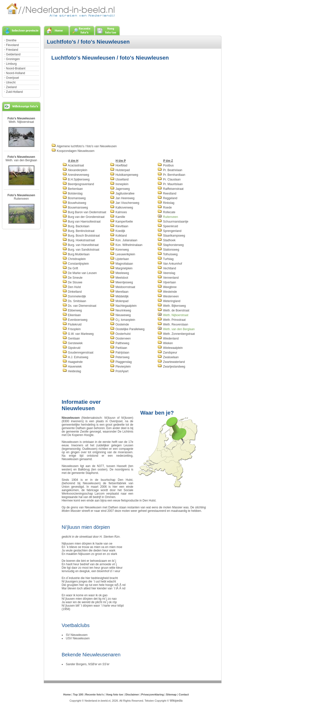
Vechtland (167, 268)
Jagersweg (120, 189)
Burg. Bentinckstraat (78, 231)
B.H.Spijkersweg (76, 179)
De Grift (70, 268)
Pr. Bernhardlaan (171, 175)
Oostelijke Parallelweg (127, 329)
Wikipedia (176, 700)
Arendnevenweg (76, 175)
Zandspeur (167, 352)
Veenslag (166, 273)
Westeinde (167, 291)
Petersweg (119, 357)
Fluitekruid (72, 324)
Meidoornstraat (122, 287)
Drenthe (11, 40)
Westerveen (168, 296)
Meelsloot (119, 277)
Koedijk (117, 231)
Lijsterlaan (119, 259)
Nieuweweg (120, 315)
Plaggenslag (121, 362)
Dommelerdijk (74, 296)
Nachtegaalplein (123, 305)
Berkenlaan (73, 189)
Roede (165, 207)
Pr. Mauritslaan (170, 184)
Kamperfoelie (121, 221)
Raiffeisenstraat (171, 189)
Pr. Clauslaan (169, 179)
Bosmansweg (74, 198)
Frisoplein (72, 329)
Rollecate (166, 212)
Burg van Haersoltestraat (82, 221)
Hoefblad (118, 165)
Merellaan (119, 291)
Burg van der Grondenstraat (84, 217)
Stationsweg (168, 249)
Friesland (12, 49)
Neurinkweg (120, 310)
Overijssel (12, 78)
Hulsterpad (120, 170)
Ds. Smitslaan (74, 301)
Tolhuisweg (167, 254)
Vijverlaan (167, 282)
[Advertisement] (93, 101)
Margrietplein (121, 268)
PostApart (119, 371)
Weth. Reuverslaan (173, 324)
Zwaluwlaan (168, 357)
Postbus (166, 165)
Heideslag (72, 371)
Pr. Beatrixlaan (170, 170)
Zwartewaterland (171, 362)
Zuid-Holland (14, 92)
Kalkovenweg (121, 207)
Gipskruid (71, 348)
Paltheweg (119, 343)
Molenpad (119, 301)
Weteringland (169, 301)
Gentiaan (71, 338)
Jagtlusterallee (122, 193)
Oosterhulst (120, 334)
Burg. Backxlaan (76, 226)
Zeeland (11, 87)
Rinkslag (166, 203)
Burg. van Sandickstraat (81, 249)
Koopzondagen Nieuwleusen (72, 151)
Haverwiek (72, 366)
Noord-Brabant (15, 68)
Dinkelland (72, 291)
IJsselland (119, 179)
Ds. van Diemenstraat (79, 305)
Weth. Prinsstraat (172, 320)
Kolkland (118, 235)
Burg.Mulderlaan (76, 254)
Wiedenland (168, 338)
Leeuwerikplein (122, 254)
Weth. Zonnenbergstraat (176, 334)
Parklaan (118, 348)
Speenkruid (168, 226)
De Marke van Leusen (80, 273)
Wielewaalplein (170, 348)
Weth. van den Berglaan (21, 160)
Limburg (11, 63)
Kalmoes (118, 212)
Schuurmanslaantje (173, 221)
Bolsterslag (73, 193)
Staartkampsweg (171, 235)
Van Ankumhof (170, 263)
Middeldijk (119, 296)
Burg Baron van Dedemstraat (84, 212)
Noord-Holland (15, 73)
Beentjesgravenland (78, 184)
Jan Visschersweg (124, 203)
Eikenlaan (72, 315)
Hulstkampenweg (124, 175)
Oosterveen (120, 338)
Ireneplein (119, 184)
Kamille (117, 217)
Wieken (165, 343)
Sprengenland (169, 231)
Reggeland (167, 198)
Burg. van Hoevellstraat (81, 245)
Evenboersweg (75, 320)
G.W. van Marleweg (78, 334)
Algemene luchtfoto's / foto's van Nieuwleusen (84, 146)
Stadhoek (166, 240)
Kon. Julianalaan (123, 240)
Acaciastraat (73, 165)
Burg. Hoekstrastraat (79, 240)
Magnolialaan (121, 263)
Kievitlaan (119, 226)
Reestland (167, 193)
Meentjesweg (121, 282)
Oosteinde (119, 324)
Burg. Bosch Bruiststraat (81, 235)
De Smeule (73, 277)
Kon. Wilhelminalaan (126, 245)
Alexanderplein (75, 170)
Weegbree (167, 287)
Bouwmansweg (75, 207)
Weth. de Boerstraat (173, 310)
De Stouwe (72, 282)
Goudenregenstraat (78, 352)
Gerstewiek (73, 343)
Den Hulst (72, 287)
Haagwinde (73, 362)
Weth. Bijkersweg (172, 305)
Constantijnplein (76, 263)
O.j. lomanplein (122, 320)
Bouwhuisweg (74, 203)
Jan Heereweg (122, 198)
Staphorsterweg (171, 245)
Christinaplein (74, 259)
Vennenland (168, 277)
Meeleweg (119, 273)
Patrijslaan (119, 352)
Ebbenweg (72, 310)
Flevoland (12, 45)
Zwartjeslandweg (171, 366)
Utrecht (11, 82)
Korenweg (119, 249)
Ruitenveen (21, 198)
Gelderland (13, 54)
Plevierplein (120, 366)
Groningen (13, 59)
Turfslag (165, 259)
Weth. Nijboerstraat (21, 122)
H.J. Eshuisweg (75, 357)
